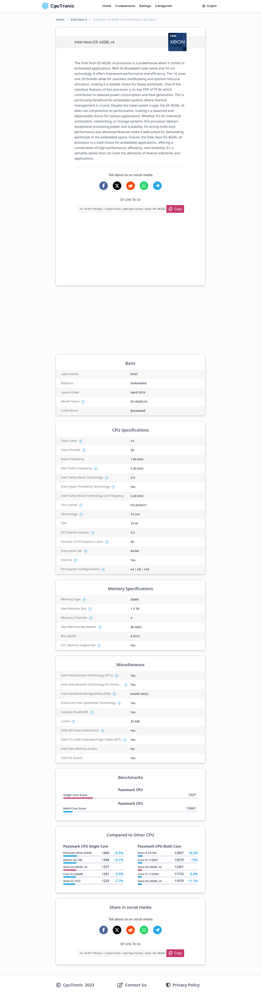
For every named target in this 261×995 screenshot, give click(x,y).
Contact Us (136, 985)
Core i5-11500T (148, 860)
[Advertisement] (130, 254)
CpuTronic (58, 5)
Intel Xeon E (78, 19)
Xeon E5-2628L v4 (150, 881)
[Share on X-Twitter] (117, 185)
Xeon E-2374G (147, 853)
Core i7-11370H (148, 874)
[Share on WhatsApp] (144, 185)
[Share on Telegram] (157, 185)
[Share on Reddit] (130, 185)
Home (106, 6)
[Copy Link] (175, 209)
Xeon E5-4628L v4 (75, 867)
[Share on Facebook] (103, 185)
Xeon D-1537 (72, 881)
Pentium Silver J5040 (77, 853)
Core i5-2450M (73, 874)
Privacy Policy (186, 985)
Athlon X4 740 (72, 860)
